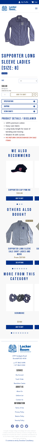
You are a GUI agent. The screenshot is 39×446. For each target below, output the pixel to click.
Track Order (19, 379)
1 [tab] (17, 204)
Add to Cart (21, 95)
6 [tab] (24, 268)
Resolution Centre (19, 383)
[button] (35, 95)
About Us (20, 391)
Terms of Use (19, 408)
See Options (19, 263)
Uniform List (19, 395)
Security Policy (19, 420)
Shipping (19, 106)
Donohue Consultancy (26, 440)
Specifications (19, 101)
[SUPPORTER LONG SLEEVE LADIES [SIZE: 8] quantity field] (6, 95)
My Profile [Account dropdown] (23, 2)
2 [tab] (19, 204)
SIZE (3, 80)
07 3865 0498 (20, 363)
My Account (20, 375)
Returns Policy (19, 416)
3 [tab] (21, 204)
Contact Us (19, 400)
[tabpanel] (19, 180)
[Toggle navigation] (36, 8)
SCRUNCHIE (19, 313)
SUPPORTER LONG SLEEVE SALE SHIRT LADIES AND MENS (19, 251)
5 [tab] (21, 268)
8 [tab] (27, 333)
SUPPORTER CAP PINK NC (19, 190)
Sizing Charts (19, 111)
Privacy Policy (19, 412)
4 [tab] (19, 268)
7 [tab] (26, 268)
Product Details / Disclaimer (19, 118)
